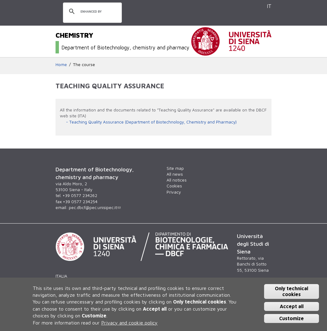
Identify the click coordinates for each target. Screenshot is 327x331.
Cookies (174, 185)
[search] (91, 11)
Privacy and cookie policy (129, 322)
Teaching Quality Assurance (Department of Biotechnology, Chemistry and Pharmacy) (153, 121)
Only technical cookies (291, 291)
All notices (177, 180)
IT (269, 6)
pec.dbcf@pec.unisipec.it (95, 207)
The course (84, 64)
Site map (175, 168)
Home (61, 64)
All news (175, 174)
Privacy (174, 192)
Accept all (292, 306)
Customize (291, 318)
